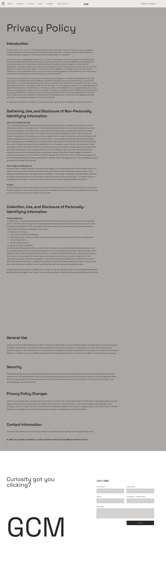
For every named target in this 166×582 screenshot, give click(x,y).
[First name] (110, 491)
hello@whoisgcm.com (84, 431)
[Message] (125, 513)
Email (99, 497)
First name (101, 487)
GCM (86, 4)
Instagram (152, 4)
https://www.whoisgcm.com (27, 52)
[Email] (110, 501)
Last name (131, 487)
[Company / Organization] (140, 501)
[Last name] (140, 491)
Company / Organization (136, 497)
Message (100, 507)
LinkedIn (144, 4)
